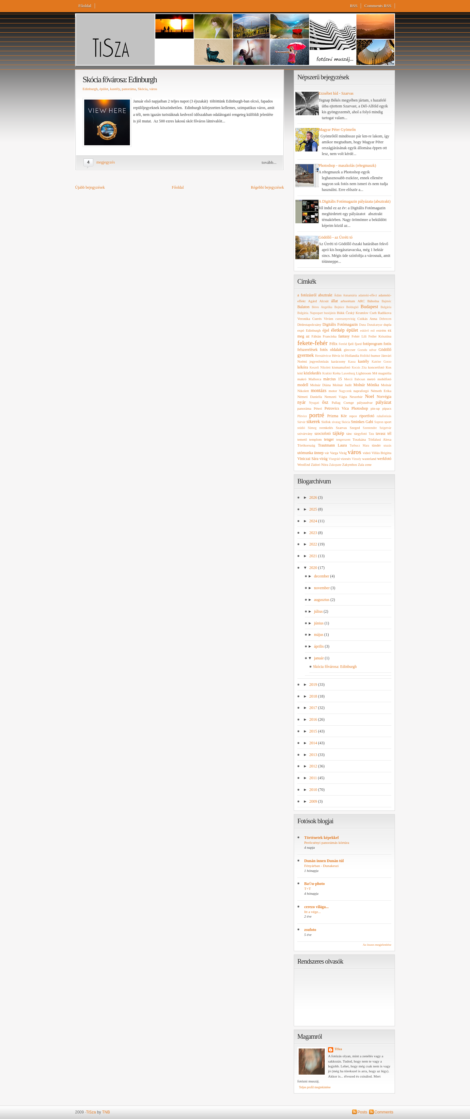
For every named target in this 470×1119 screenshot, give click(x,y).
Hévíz (336, 355)
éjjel (325, 330)
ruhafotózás (384, 416)
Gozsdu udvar (367, 350)
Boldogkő (352, 307)
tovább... (269, 162)
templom (315, 439)
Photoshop (360, 408)
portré (316, 415)
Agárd (312, 301)
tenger (329, 439)
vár (326, 453)
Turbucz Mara (359, 445)
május (319, 634)
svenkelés (326, 428)
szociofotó (322, 433)
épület (104, 89)
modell (302, 385)
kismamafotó (341, 367)
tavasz (380, 433)
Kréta (336, 373)
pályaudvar (365, 402)
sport (387, 422)
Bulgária (386, 307)
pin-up (375, 408)
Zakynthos (349, 464)
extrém (381, 330)
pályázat (383, 402)
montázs (318, 390)
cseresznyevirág (345, 319)
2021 (313, 556)
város (153, 89)
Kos (388, 367)
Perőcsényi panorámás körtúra (326, 842)
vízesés (345, 459)
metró (371, 379)
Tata (371, 433)
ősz (325, 402)
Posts (362, 1112)
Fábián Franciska (324, 336)
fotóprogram (372, 343)
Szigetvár (385, 428)
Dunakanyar (375, 324)
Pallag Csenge (343, 402)
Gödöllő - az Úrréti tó (335, 237)
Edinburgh (90, 89)
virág (324, 458)
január (319, 658)
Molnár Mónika (366, 385)
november (322, 588)
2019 (313, 684)
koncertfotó (376, 367)
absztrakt (325, 295)
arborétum (347, 301)
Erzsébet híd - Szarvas (336, 93)
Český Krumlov (357, 313)
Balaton (303, 307)
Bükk (340, 313)
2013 (313, 754)
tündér (376, 445)
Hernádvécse (323, 355)
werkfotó (384, 458)
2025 (313, 509)
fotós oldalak (330, 349)
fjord (358, 344)
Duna (362, 324)
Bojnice (339, 307)
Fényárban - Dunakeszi (321, 866)
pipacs (386, 408)
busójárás (330, 313)
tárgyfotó (360, 433)
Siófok (326, 422)
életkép (338, 330)
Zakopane (335, 464)
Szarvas (341, 428)
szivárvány (305, 433)
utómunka (305, 452)
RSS (353, 5)
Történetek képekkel (321, 837)
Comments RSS (377, 5)
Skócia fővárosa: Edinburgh (120, 79)
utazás (387, 445)
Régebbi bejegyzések (267, 187)
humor (375, 355)
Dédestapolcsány (309, 324)
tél (389, 433)
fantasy (344, 336)
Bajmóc (386, 301)
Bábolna (373, 301)
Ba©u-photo (314, 883)
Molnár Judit (342, 385)
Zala (361, 464)
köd (300, 373)
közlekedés (312, 373)
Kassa (351, 361)
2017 (313, 707)
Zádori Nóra (319, 464)
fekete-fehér (312, 342)
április (319, 646)
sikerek (313, 421)
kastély (115, 89)
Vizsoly (356, 459)
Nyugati (314, 402)
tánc (349, 433)
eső (372, 330)
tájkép (338, 433)
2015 (313, 731)
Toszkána (359, 439)
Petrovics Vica (336, 408)
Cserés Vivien (322, 319)
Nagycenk (345, 391)
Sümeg (312, 428)
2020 (313, 567)
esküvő (364, 330)
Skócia (143, 89)
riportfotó (366, 416)
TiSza (338, 1049)
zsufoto (310, 929)
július (319, 611)
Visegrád (334, 459)
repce (353, 416)
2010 (313, 789)
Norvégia (384, 396)
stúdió (301, 428)
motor (333, 391)
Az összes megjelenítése (377, 944)
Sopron (379, 422)
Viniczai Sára (308, 458)
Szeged (355, 428)
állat (334, 301)
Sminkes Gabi (362, 421)
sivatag (336, 422)
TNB (106, 1112)
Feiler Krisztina (379, 336)
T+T (307, 888)
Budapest (369, 306)
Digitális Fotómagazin (340, 324)
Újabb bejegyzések (90, 187)
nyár (301, 402)
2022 (313, 544)
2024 (313, 521)
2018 (313, 696)
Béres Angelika (322, 307)
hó (343, 355)
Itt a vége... (312, 912)
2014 (313, 743)
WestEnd (303, 464)
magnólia (384, 373)
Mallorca (314, 379)
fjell (350, 344)
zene (368, 464)
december (322, 576)
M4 (374, 373)
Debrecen (385, 319)
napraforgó (361, 391)
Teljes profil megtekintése (315, 1087)
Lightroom (363, 373)
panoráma (129, 89)
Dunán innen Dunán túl (324, 861)
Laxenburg (348, 373)
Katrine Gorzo (381, 361)
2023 (313, 532)
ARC (361, 301)
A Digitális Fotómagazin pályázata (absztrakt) (355, 201)
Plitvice (302, 416)
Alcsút (324, 301)
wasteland (369, 459)
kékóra (302, 367)
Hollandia (352, 355)
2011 (313, 778)
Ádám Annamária (345, 295)
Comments (383, 1112)
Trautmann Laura (332, 445)
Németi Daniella (309, 397)
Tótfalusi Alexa (379, 439)
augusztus (322, 599)
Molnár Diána (320, 385)
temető (302, 439)
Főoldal (84, 5)
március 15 (332, 379)
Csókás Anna (367, 319)
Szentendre (370, 428)
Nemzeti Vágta (335, 397)
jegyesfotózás (319, 361)
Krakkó (327, 373)
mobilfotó (384, 379)
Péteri (318, 408)
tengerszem (343, 439)
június (319, 623)
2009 (313, 801)
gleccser (349, 350)
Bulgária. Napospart (310, 313)
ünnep (318, 452)
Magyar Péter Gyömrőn (337, 129)
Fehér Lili (359, 336)
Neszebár (356, 397)
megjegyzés (105, 162)
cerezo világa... (316, 907)
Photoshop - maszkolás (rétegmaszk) (347, 165)
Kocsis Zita (359, 367)
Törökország (306, 445)
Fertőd (343, 344)
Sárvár (301, 422)
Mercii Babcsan (354, 379)
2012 (313, 766)
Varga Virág (338, 453)
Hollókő (365, 355)
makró (301, 379)
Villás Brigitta (381, 453)
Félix (333, 343)
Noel (369, 396)
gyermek (305, 355)
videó (366, 453)
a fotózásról (307, 295)
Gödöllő (385, 349)
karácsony (338, 361)
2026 (313, 497)
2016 (313, 719)
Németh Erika (381, 391)
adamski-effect (367, 295)
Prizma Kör (337, 416)
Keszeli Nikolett (319, 367)
